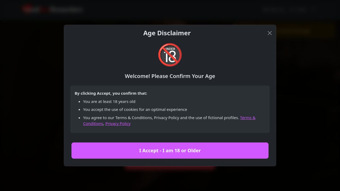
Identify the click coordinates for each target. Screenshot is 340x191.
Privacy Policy (118, 123)
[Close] (270, 33)
